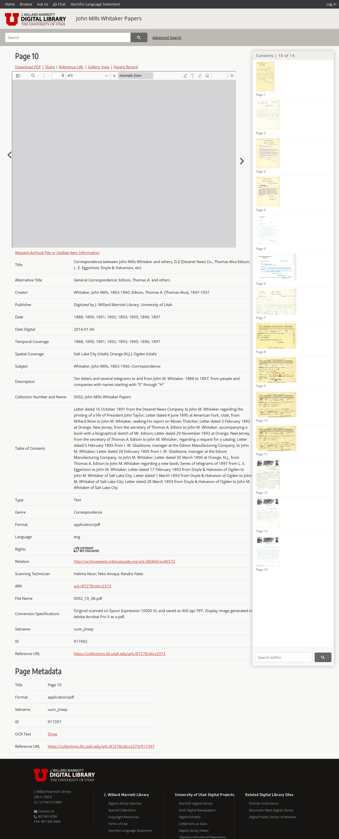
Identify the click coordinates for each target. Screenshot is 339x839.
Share (50, 66)
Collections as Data (193, 823)
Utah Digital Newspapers (197, 810)
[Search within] (283, 657)
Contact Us (44, 811)
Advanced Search (167, 37)
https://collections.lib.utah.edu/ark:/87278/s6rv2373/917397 (101, 746)
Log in (331, 4)
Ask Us (42, 4)
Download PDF (28, 66)
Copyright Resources (123, 817)
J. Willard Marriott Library (52, 791)
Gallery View (98, 66)
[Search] (68, 37)
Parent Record (126, 66)
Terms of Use (118, 823)
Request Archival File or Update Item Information (57, 252)
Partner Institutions (263, 803)
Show (52, 733)
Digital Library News (193, 830)
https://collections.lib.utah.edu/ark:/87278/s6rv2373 (119, 653)
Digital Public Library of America (272, 817)
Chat (59, 4)
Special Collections (122, 810)
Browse (26, 4)
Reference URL (71, 66)
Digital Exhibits (190, 817)
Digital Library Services (125, 803)
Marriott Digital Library (196, 803)
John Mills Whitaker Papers (109, 18)
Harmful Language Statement (95, 4)
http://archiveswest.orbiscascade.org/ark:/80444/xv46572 (124, 561)
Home (10, 4)
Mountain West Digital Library (271, 810)
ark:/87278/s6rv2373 (92, 585)
